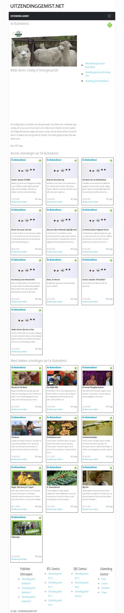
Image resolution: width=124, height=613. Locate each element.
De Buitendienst (20, 23)
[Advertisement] (44, 94)
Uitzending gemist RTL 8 (55, 602)
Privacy (104, 592)
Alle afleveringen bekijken (19, 201)
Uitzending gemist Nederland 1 (28, 581)
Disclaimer (105, 588)
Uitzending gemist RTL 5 (55, 585)
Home (104, 579)
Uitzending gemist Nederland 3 (97, 81)
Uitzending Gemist (20, 16)
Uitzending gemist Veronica (82, 594)
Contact (105, 583)
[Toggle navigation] (109, 16)
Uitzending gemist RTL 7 (55, 594)
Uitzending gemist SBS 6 (82, 585)
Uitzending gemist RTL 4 (55, 576)
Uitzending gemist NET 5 (82, 576)
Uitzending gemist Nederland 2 (28, 590)
